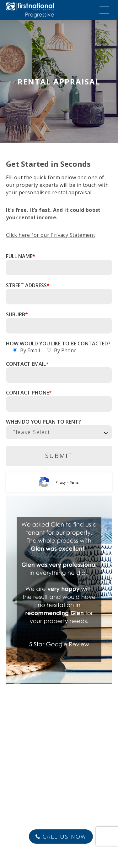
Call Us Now (60, 836)
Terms (74, 482)
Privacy (61, 482)
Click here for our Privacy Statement (50, 235)
